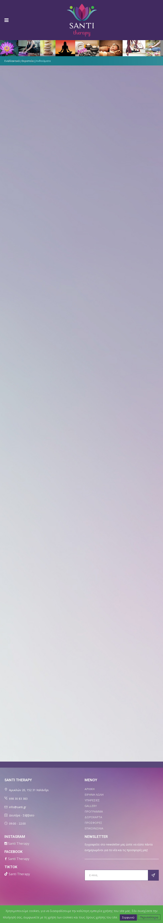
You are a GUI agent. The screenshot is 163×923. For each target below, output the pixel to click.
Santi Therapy (18, 843)
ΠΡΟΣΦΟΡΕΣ (93, 823)
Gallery (91, 806)
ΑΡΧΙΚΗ (89, 789)
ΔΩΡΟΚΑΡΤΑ (93, 817)
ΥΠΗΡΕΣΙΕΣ (92, 800)
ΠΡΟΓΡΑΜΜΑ (94, 811)
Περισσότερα (149, 917)
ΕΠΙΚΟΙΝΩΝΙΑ (94, 828)
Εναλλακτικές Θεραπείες (19, 61)
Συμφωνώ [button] (128, 917)
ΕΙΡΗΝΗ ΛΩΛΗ (94, 795)
